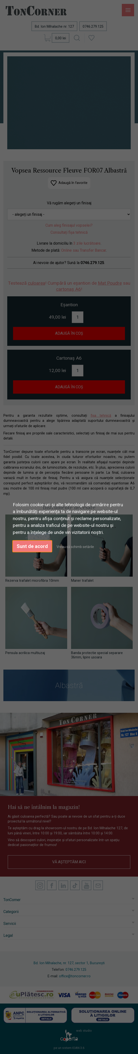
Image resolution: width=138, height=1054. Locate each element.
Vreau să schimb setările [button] (75, 547)
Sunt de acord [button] (32, 546)
